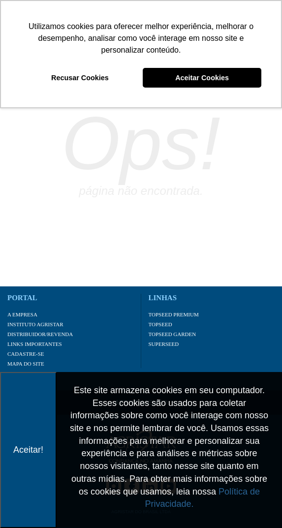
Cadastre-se (25, 354)
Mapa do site (25, 364)
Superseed (164, 344)
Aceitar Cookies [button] (202, 78)
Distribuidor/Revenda (40, 334)
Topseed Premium (174, 314)
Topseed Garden (172, 334)
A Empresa (22, 314)
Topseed (160, 324)
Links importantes (34, 344)
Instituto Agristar (35, 324)
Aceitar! (28, 450)
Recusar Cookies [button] (80, 78)
